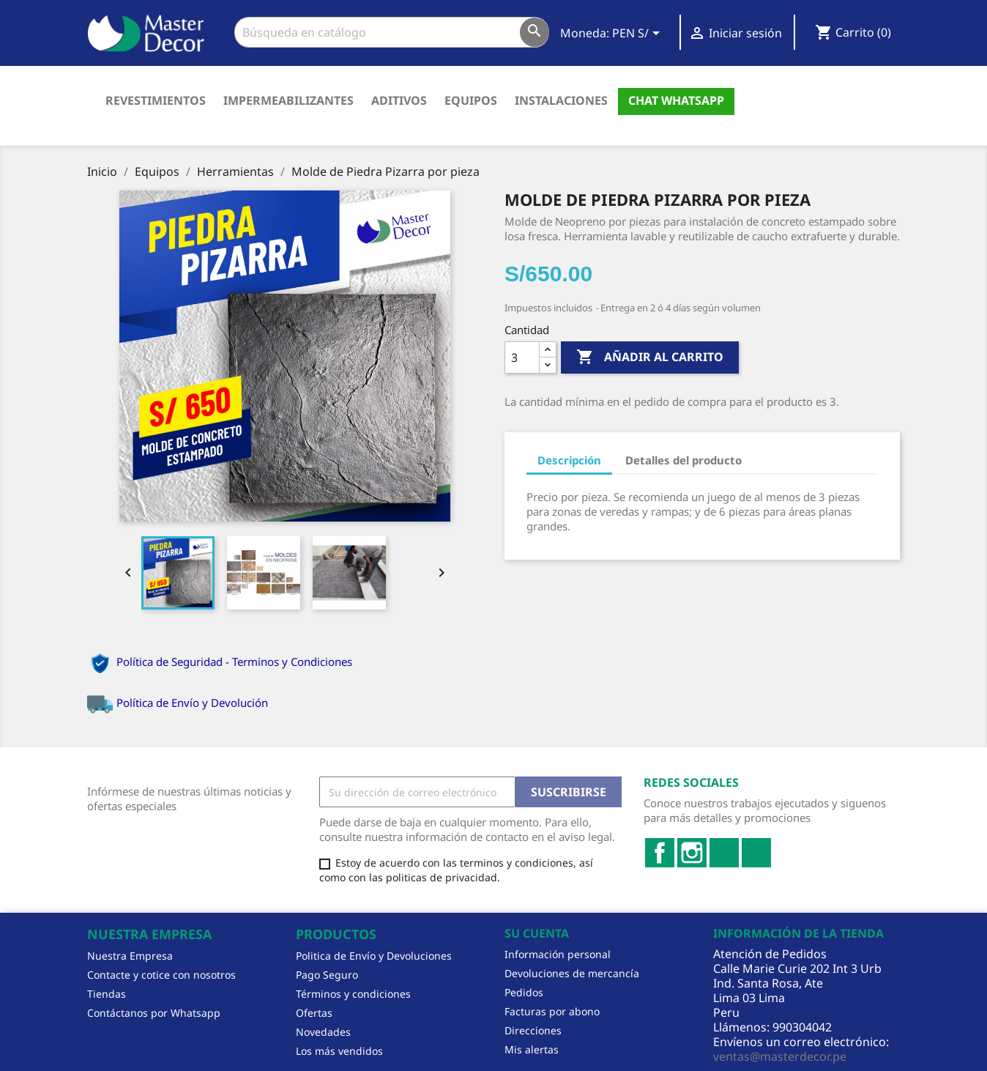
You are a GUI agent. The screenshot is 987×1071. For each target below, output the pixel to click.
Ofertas (314, 1013)
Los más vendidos (339, 1051)
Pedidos (523, 992)
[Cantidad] (522, 357)
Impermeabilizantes (288, 100)
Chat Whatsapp (676, 100)
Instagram (692, 852)
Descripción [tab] (569, 460)
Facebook (659, 852)
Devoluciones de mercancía (571, 973)
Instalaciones (561, 100)
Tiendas (106, 994)
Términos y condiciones (353, 994)
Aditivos (399, 100)
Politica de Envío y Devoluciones (374, 956)
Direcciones (533, 1030)
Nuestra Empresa (130, 956)
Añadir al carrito (649, 357)
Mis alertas (531, 1049)
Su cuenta (536, 933)
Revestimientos (155, 100)
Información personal (557, 954)
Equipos (470, 100)
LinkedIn (724, 852)
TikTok (756, 852)
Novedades (323, 1032)
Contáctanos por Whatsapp (153, 1013)
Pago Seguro (327, 975)
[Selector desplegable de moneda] (638, 34)
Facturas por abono (552, 1011)
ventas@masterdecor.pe (779, 1056)
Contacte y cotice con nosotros (161, 975)
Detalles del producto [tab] (683, 460)
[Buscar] (391, 32)
